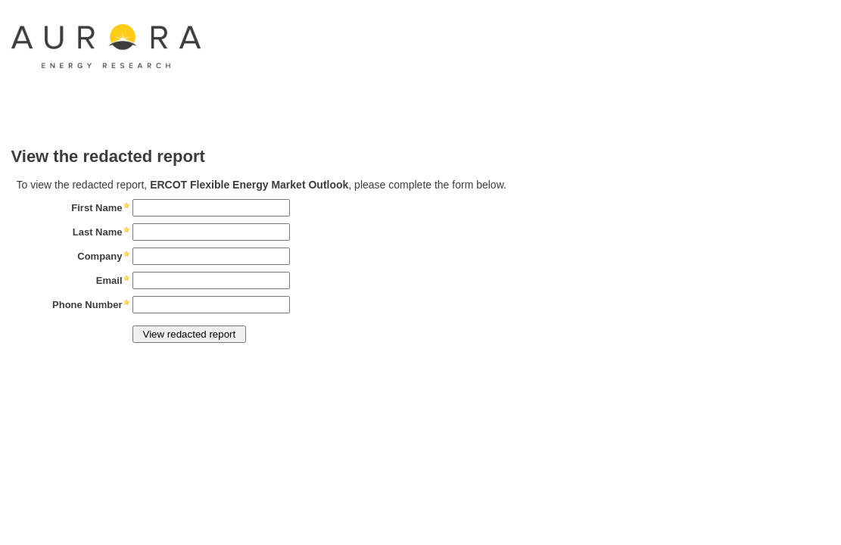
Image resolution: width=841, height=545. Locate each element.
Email (109, 280)
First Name (96, 207)
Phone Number (87, 304)
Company (99, 256)
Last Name (98, 232)
